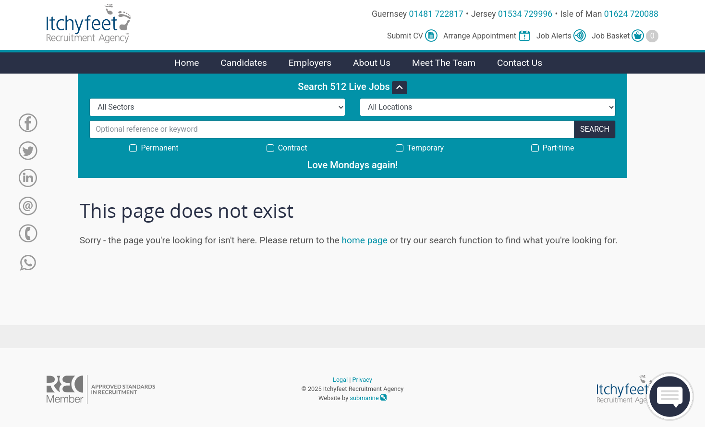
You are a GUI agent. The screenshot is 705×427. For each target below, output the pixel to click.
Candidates (243, 62)
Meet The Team (443, 62)
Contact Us (519, 62)
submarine (368, 398)
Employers (310, 62)
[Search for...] (331, 129)
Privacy (362, 379)
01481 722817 (436, 14)
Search (594, 129)
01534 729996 (525, 14)
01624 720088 (631, 14)
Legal (340, 379)
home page (364, 240)
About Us (371, 62)
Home (186, 62)
